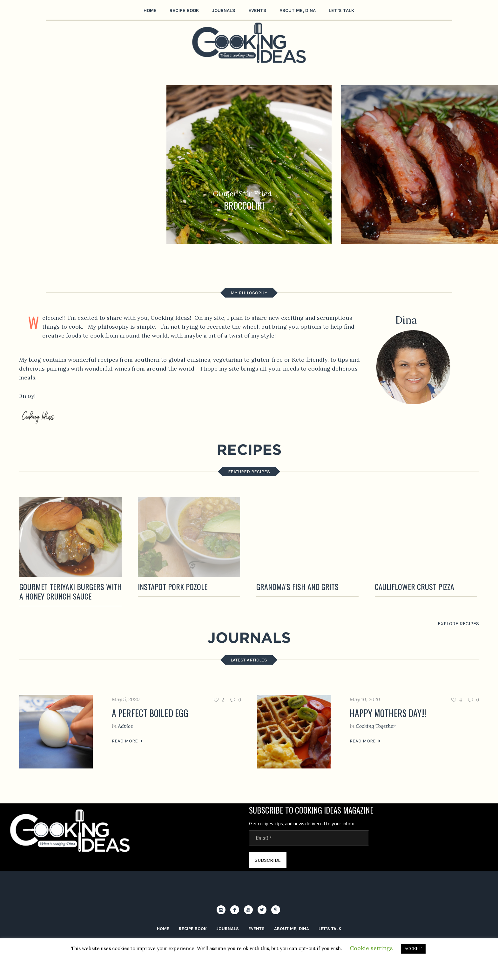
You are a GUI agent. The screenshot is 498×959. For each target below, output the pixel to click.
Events (256, 928)
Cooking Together (375, 726)
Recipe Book (193, 928)
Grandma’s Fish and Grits (297, 586)
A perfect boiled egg (150, 713)
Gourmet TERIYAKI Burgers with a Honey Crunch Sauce (70, 591)
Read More (125, 741)
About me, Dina (291, 928)
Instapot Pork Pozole (172, 586)
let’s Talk (330, 928)
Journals (227, 928)
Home (163, 928)
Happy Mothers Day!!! (388, 713)
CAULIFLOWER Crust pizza (414, 586)
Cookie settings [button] (371, 948)
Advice (125, 726)
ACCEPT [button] (413, 948)
